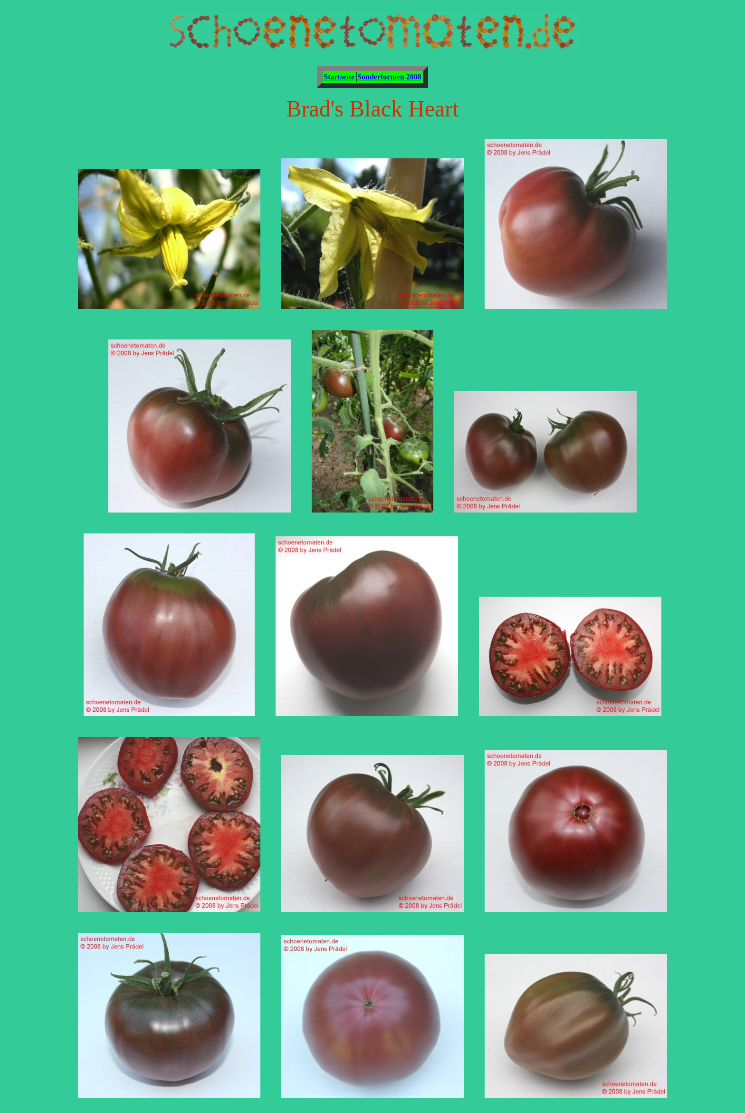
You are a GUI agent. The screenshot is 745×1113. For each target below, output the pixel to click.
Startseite (339, 77)
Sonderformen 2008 (389, 77)
